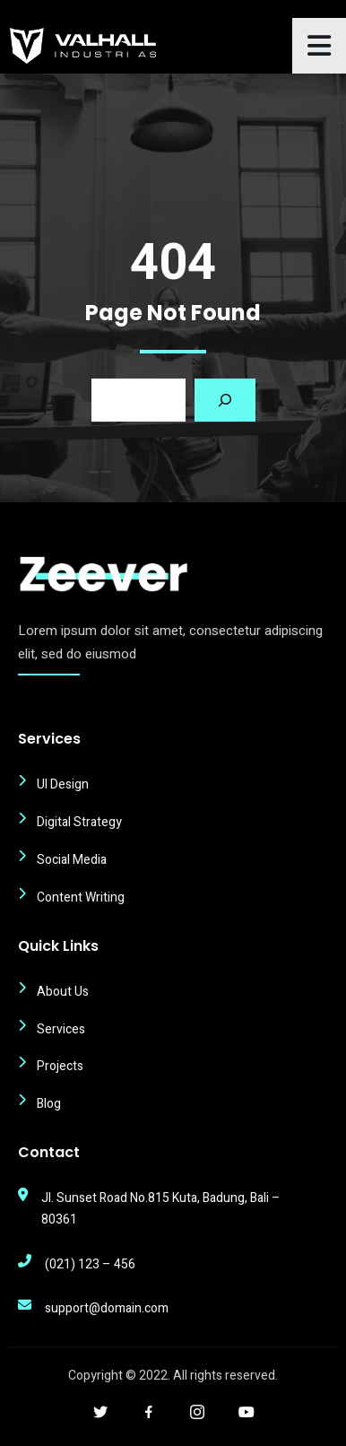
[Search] (225, 400)
